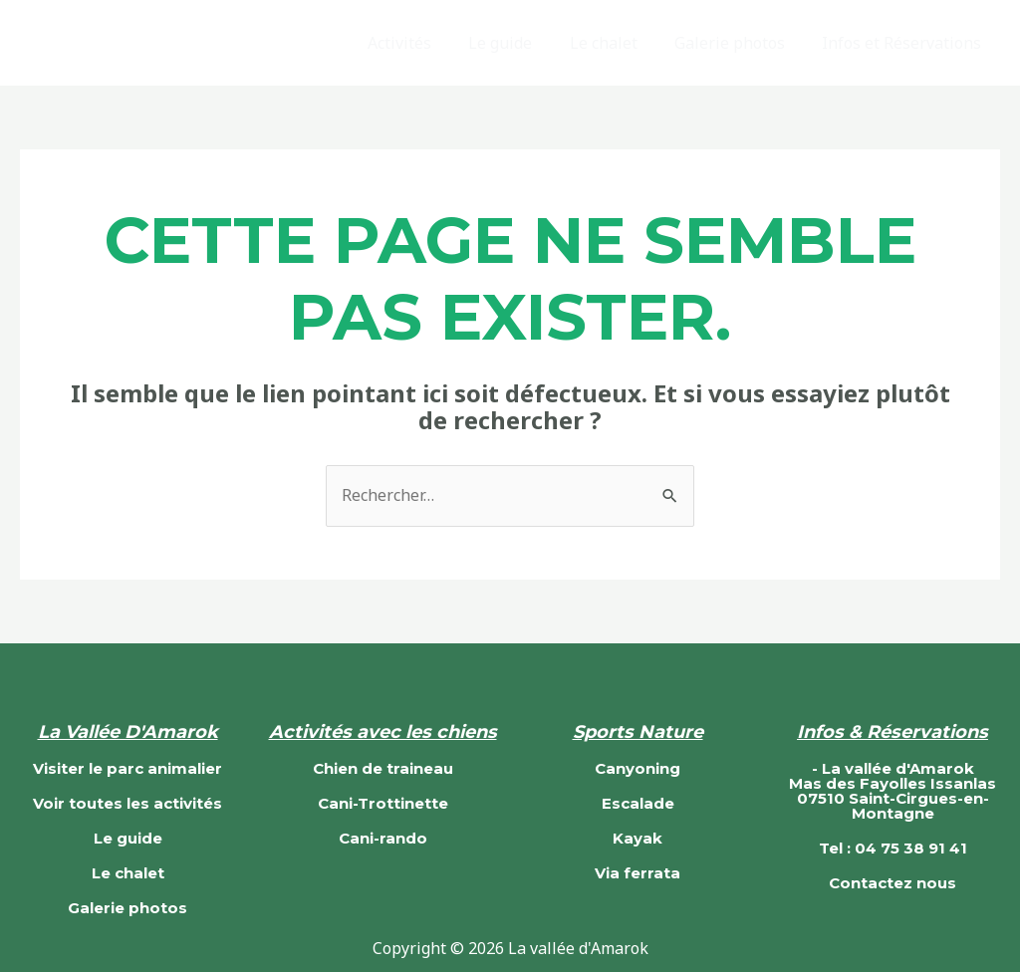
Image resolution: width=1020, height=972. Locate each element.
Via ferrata (637, 872)
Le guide (519, 43)
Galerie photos (737, 43)
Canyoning (637, 768)
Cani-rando (383, 838)
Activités (423, 43)
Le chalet (616, 43)
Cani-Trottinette (383, 803)
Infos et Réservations (904, 43)
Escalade (638, 803)
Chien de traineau (383, 768)
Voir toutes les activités (127, 803)
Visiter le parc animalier (127, 768)
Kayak (637, 838)
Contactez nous (892, 882)
